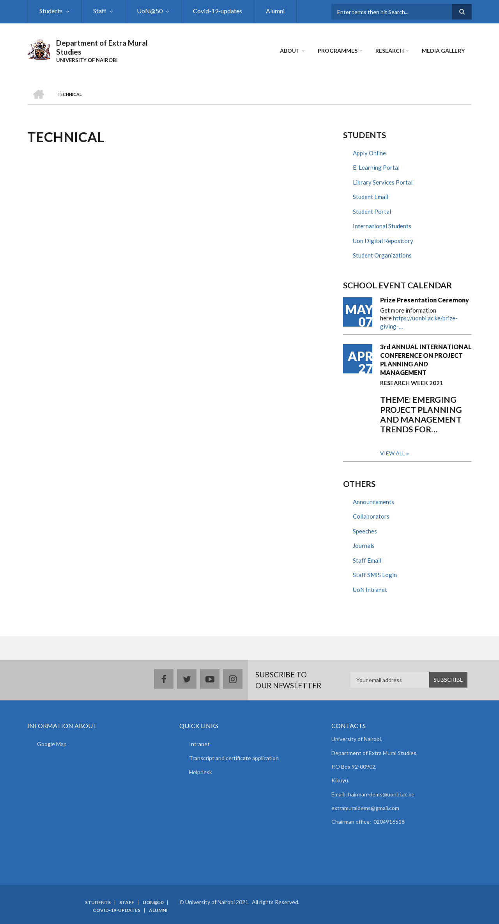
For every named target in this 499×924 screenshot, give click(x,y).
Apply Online (369, 152)
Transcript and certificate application (234, 758)
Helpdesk (200, 772)
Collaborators (371, 516)
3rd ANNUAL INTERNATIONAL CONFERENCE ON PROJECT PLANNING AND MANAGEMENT (426, 359)
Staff (99, 10)
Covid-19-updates (217, 10)
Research (389, 50)
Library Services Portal (382, 182)
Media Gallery (443, 50)
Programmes (337, 50)
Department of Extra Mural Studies (102, 47)
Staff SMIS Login (375, 574)
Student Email (370, 196)
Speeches (365, 531)
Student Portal (372, 211)
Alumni (275, 10)
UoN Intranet (370, 589)
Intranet (199, 744)
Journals (364, 545)
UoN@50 (150, 10)
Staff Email (367, 560)
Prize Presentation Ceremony (424, 300)
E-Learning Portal (376, 167)
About (290, 50)
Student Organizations (382, 255)
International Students (382, 225)
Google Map (52, 744)
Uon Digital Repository (383, 240)
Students (51, 10)
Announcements (373, 501)
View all (392, 453)
